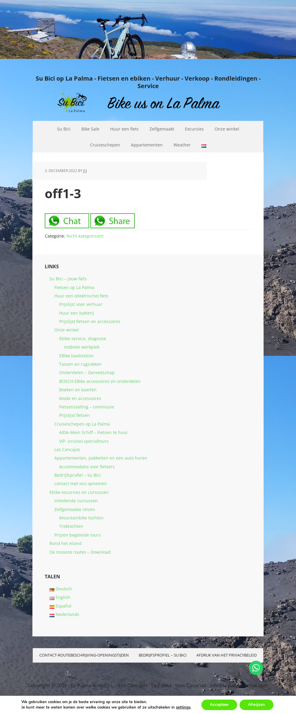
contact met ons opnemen (80, 483)
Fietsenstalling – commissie (86, 407)
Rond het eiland (66, 543)
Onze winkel (66, 330)
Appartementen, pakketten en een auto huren (100, 458)
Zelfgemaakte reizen (74, 509)
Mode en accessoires (80, 398)
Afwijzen (257, 704)
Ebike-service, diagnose (82, 338)
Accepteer (218, 704)
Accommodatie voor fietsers (87, 466)
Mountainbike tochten (81, 518)
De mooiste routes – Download (80, 552)
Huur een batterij (76, 313)
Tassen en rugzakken (80, 364)
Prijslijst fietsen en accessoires (89, 321)
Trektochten (71, 526)
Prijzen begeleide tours (77, 535)
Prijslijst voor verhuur (80, 304)
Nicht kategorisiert (85, 236)
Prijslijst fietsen (74, 415)
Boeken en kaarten (78, 389)
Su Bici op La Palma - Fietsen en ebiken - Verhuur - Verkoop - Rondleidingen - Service (148, 82)
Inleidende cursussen (76, 500)
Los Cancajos (67, 449)
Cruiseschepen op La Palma (82, 424)
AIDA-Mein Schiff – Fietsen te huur (93, 432)
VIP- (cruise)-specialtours (84, 441)
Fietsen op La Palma (74, 287)
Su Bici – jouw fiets (68, 279)
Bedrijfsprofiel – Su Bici (77, 475)
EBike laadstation (76, 356)
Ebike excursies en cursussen (79, 492)
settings (182, 707)
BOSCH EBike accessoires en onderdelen (99, 381)
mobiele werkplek (81, 347)
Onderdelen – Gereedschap (87, 372)
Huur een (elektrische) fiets (81, 296)
